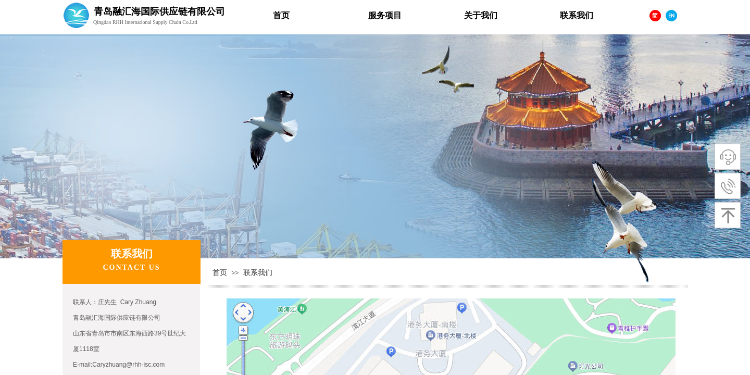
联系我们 (257, 272)
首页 (220, 272)
